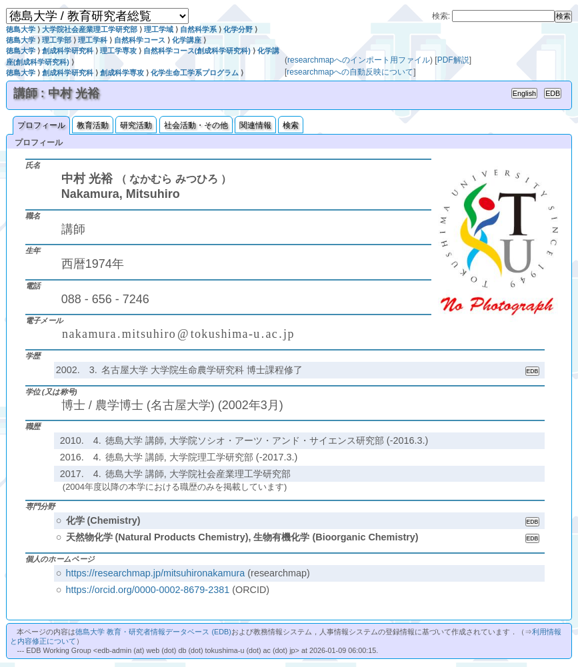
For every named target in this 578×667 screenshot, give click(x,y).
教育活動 (93, 125)
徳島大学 (20, 29)
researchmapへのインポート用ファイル (358, 60)
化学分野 (238, 29)
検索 (291, 125)
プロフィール (41, 125)
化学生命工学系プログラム (195, 73)
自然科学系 (198, 29)
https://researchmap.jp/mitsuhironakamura (155, 573)
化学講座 (186, 40)
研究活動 (136, 125)
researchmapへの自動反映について (350, 72)
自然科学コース (139, 40)
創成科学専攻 (122, 73)
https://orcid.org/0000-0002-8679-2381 (148, 589)
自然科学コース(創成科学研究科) (197, 51)
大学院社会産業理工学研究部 (89, 29)
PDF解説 (453, 60)
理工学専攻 (118, 51)
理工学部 (56, 40)
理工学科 (92, 40)
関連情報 (255, 125)
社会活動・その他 (196, 125)
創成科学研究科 (67, 51)
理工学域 (158, 29)
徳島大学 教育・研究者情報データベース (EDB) (153, 632)
